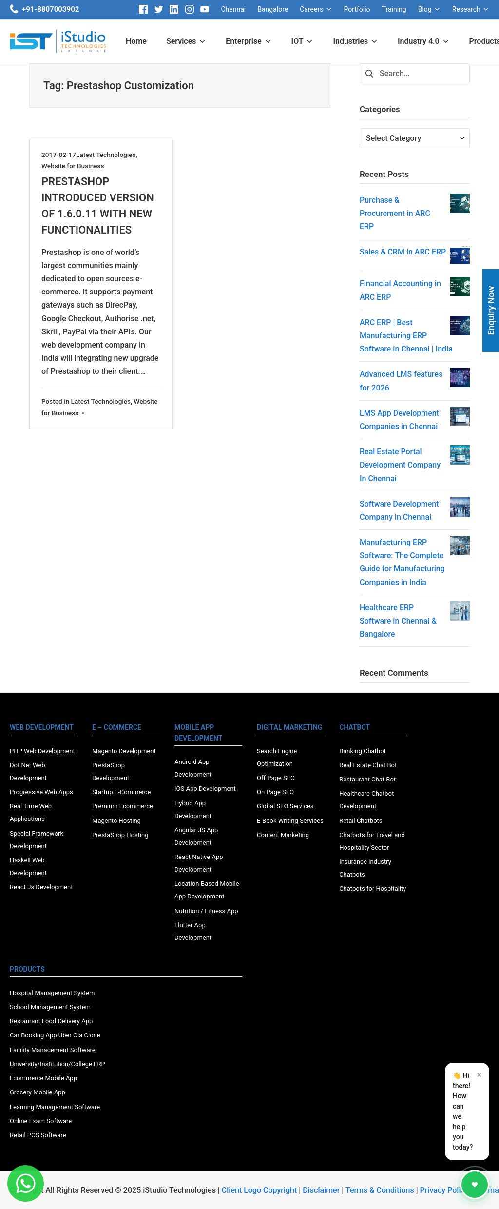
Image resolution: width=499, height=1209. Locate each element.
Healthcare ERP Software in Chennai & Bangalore (398, 621)
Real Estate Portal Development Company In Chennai (400, 465)
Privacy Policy (444, 1190)
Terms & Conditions (379, 1190)
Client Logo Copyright (260, 1190)
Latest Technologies (106, 154)
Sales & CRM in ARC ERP (403, 251)
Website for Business (72, 166)
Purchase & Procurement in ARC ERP (395, 213)
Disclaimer (321, 1190)
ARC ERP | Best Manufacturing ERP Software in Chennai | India (406, 335)
